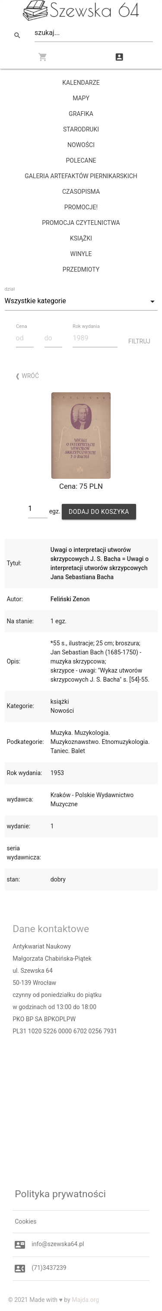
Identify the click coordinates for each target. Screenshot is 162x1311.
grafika (81, 113)
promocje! (81, 207)
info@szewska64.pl (58, 1243)
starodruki (81, 129)
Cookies (25, 1221)
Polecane (81, 160)
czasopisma (81, 191)
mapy (81, 98)
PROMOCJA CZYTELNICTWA (81, 222)
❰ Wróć (27, 375)
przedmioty (81, 269)
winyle (81, 253)
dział (10, 289)
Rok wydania (86, 326)
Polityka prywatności (60, 1194)
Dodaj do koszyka (99, 511)
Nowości (81, 144)
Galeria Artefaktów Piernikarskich (81, 176)
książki (81, 238)
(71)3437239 (49, 1267)
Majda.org (85, 1299)
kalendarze (81, 82)
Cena (21, 326)
